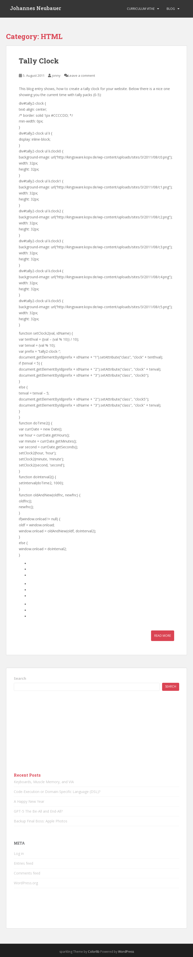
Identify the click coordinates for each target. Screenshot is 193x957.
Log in (19, 853)
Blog (171, 9)
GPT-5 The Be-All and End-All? (38, 811)
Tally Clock (39, 60)
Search (20, 678)
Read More (162, 635)
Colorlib (94, 951)
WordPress (126, 951)
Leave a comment (81, 75)
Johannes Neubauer (35, 9)
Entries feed (23, 863)
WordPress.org (26, 883)
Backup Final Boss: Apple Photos (40, 821)
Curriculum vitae (141, 9)
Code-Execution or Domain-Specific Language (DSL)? (57, 791)
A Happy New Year (29, 801)
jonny (56, 75)
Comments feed (27, 873)
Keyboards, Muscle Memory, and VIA (44, 781)
